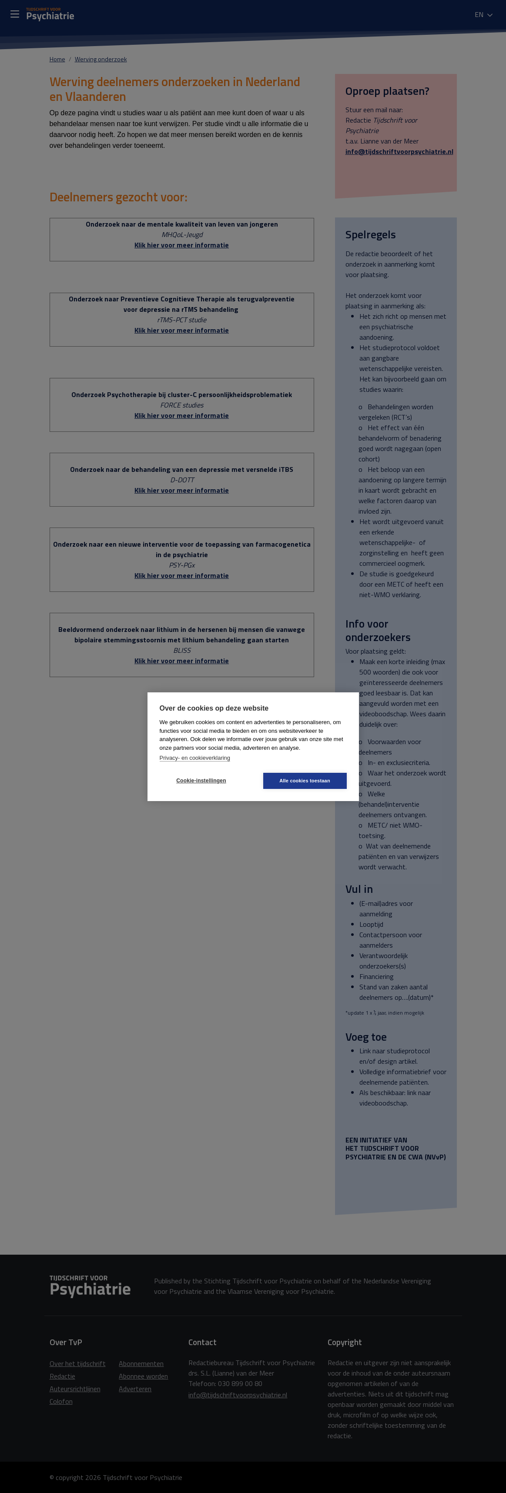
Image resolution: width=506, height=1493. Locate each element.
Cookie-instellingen (201, 781)
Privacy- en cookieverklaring (195, 758)
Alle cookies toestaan (304, 780)
